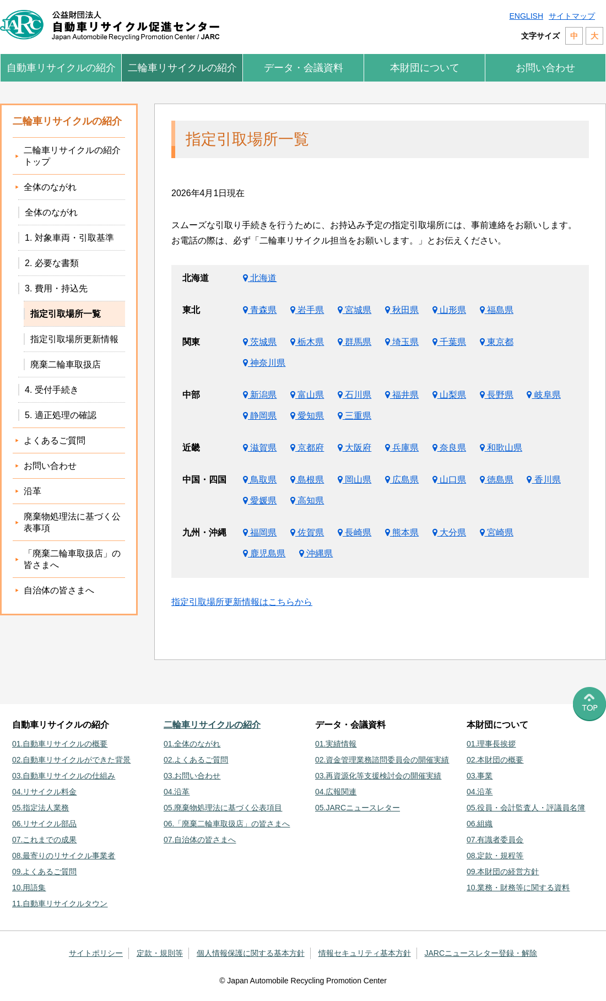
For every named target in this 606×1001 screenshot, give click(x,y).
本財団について (424, 67)
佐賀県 (307, 532)
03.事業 (480, 775)
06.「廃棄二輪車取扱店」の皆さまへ (227, 823)
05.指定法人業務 (40, 807)
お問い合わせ (545, 67)
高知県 (307, 500)
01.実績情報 (335, 743)
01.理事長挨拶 (491, 743)
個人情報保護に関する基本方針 (251, 953)
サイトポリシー (96, 953)
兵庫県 (402, 447)
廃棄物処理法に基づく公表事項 (72, 522)
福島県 (496, 310)
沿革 (32, 491)
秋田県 (402, 310)
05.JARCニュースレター (357, 807)
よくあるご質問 (54, 440)
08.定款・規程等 (495, 855)
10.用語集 (29, 887)
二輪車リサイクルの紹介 (182, 67)
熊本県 (402, 532)
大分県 (449, 532)
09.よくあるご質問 (44, 871)
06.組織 (480, 823)
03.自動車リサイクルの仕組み (63, 775)
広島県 (402, 479)
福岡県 (260, 532)
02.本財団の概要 (495, 759)
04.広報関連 (335, 791)
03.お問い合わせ (192, 775)
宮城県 (354, 310)
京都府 (307, 447)
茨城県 (260, 342)
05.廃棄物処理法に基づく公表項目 (223, 807)
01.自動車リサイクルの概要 (59, 743)
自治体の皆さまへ (59, 590)
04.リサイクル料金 (44, 791)
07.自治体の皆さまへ (200, 839)
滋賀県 (260, 447)
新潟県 (260, 394)
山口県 (449, 479)
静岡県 (260, 415)
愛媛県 (260, 500)
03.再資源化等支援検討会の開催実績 (378, 775)
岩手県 (307, 310)
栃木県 (307, 342)
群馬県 (354, 342)
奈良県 (449, 447)
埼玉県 (402, 342)
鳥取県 (260, 479)
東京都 (496, 342)
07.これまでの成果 (44, 839)
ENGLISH (526, 16)
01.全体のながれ (192, 743)
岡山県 (354, 479)
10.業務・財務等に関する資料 (518, 887)
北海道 (260, 278)
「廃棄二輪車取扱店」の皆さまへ (72, 559)
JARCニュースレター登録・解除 (481, 953)
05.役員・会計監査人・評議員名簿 (526, 807)
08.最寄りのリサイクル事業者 (63, 855)
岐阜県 (543, 394)
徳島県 (496, 479)
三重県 (354, 415)
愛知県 (307, 415)
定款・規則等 (160, 953)
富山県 (307, 394)
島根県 (307, 479)
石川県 (354, 394)
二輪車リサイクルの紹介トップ (72, 155)
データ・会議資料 (303, 67)
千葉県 (449, 342)
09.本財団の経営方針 (503, 871)
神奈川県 (264, 362)
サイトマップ (572, 16)
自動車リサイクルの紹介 (61, 67)
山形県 (449, 310)
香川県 (543, 479)
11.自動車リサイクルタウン (59, 903)
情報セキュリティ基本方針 (364, 953)
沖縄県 (316, 553)
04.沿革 (177, 791)
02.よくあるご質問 (196, 759)
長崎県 (354, 532)
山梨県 (449, 394)
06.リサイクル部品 (44, 823)
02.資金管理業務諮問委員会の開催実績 (382, 759)
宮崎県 (496, 532)
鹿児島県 (264, 553)
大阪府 (354, 447)
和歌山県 (501, 447)
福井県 (402, 394)
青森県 (260, 310)
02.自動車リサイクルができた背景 (71, 759)
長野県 (496, 394)
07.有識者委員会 (495, 839)
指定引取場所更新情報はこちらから (241, 602)
